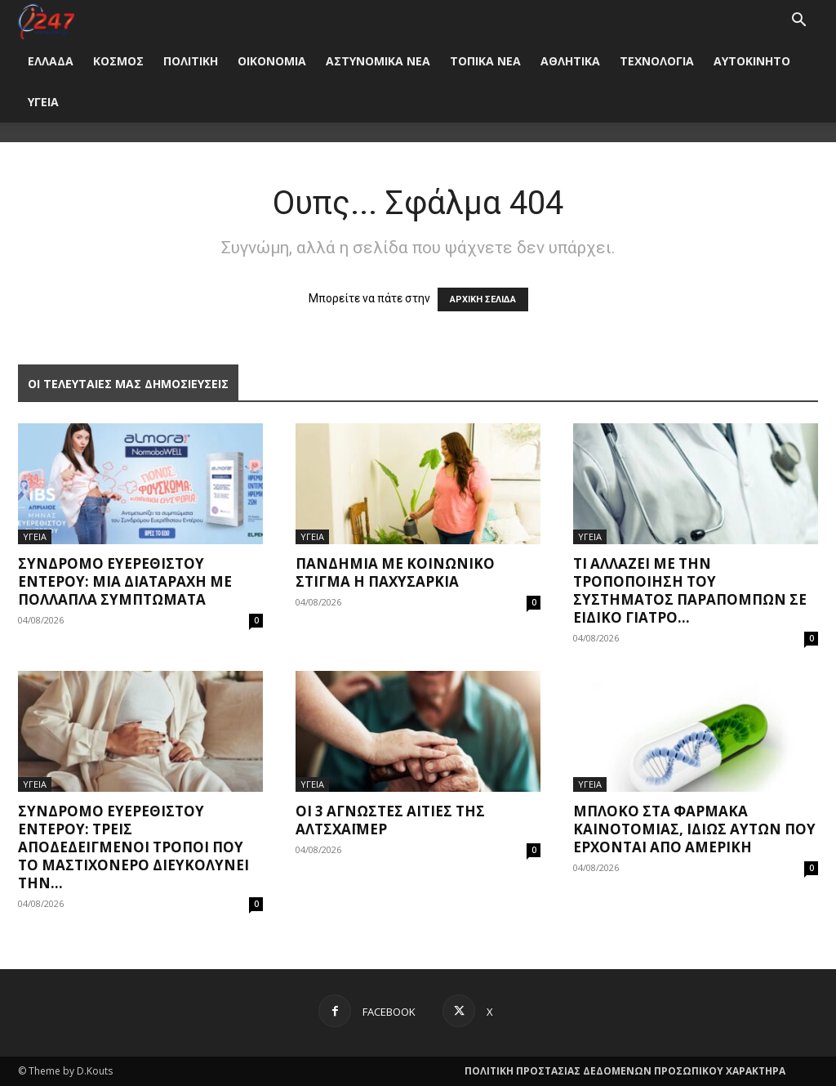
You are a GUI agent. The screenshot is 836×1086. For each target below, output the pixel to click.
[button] (798, 21)
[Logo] (46, 20)
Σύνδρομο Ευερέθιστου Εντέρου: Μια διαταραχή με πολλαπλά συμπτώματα (125, 581)
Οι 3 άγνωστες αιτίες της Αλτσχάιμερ (390, 820)
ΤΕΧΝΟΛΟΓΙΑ (657, 61)
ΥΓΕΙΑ (43, 101)
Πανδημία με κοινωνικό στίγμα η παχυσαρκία (395, 572)
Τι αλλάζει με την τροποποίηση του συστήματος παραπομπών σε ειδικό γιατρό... (690, 590)
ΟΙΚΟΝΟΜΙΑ (272, 61)
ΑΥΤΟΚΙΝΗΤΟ (752, 61)
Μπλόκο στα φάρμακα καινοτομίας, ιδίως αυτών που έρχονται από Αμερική (694, 829)
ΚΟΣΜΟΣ (118, 61)
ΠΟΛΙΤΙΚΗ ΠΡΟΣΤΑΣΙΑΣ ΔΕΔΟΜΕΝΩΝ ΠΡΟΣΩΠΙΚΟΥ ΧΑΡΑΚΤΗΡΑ (625, 1071)
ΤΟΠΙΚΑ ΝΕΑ (485, 61)
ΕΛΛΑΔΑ (50, 61)
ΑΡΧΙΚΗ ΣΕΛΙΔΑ (483, 299)
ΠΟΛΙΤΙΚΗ (190, 61)
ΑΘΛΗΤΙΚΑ (570, 61)
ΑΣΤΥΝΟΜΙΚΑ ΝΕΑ (378, 61)
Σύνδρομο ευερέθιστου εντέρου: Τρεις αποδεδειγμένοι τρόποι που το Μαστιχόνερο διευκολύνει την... (133, 847)
